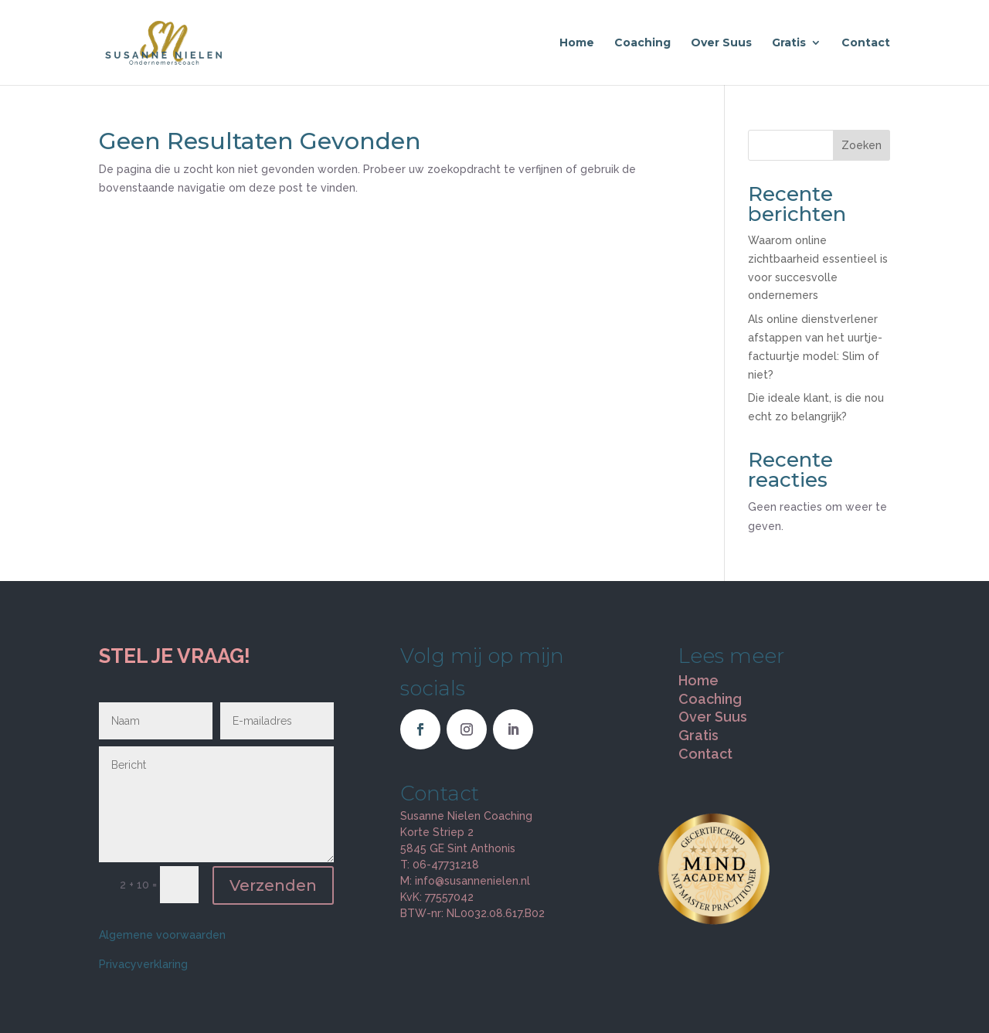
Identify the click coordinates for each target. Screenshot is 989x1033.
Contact (865, 43)
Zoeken (861, 145)
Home (576, 43)
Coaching (642, 43)
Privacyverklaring (143, 964)
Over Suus (721, 43)
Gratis (789, 43)
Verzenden (273, 885)
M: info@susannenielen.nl (465, 881)
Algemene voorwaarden (162, 935)
